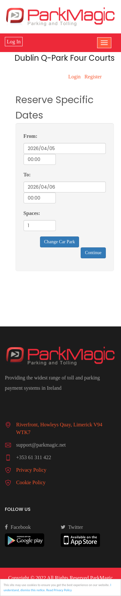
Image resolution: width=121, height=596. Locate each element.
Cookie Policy (30, 482)
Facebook (18, 527)
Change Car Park (59, 241)
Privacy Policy (31, 470)
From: (30, 136)
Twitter (72, 527)
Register (93, 76)
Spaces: (32, 213)
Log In (14, 41)
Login (74, 76)
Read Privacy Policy (59, 590)
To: (27, 174)
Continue (93, 252)
